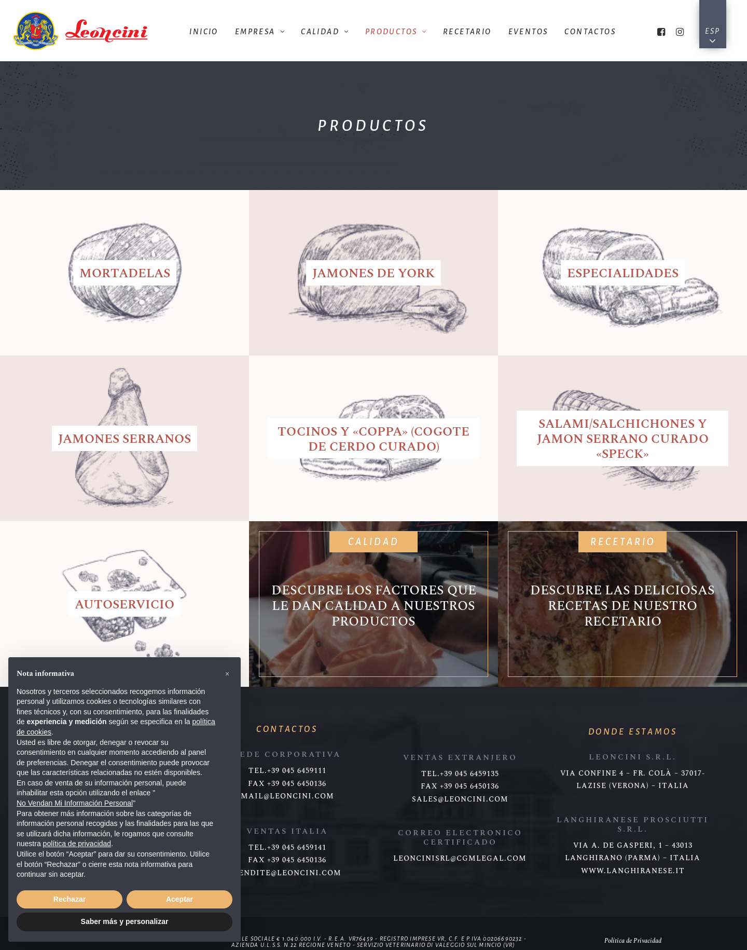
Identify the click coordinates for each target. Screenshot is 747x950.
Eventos (528, 32)
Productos (395, 32)
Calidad (324, 32)
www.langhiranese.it (633, 871)
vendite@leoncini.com (287, 873)
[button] (227, 674)
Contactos (590, 32)
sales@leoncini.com (460, 799)
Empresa (259, 32)
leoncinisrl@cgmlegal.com (460, 858)
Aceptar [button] (179, 899)
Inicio (203, 32)
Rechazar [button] (69, 899)
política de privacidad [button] (77, 843)
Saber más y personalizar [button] (125, 921)
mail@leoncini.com (287, 796)
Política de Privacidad (632, 941)
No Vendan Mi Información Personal (75, 803)
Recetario (467, 32)
